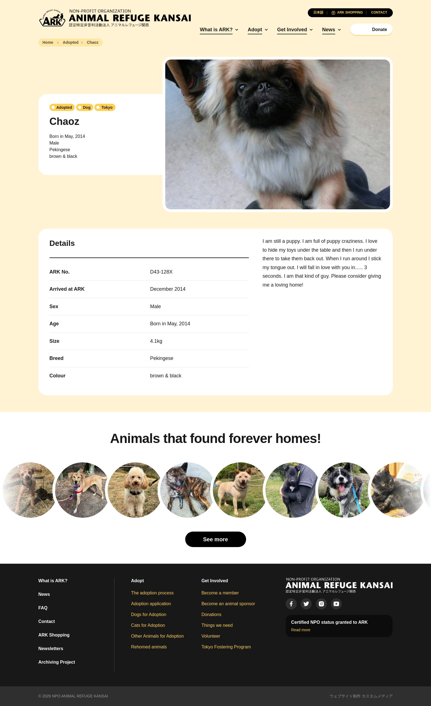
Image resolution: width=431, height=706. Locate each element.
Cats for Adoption (148, 625)
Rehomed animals (149, 647)
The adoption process (152, 593)
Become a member (220, 593)
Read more (300, 630)
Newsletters (50, 648)
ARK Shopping (54, 635)
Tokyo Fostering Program (226, 647)
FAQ (43, 607)
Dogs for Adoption (148, 614)
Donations (211, 614)
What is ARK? (216, 29)
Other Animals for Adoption (157, 636)
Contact (46, 621)
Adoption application (151, 603)
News (328, 29)
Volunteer (211, 636)
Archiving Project (56, 662)
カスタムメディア (377, 696)
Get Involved (292, 29)
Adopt (255, 29)
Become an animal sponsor (228, 603)
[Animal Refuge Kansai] (114, 18)
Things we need (217, 625)
